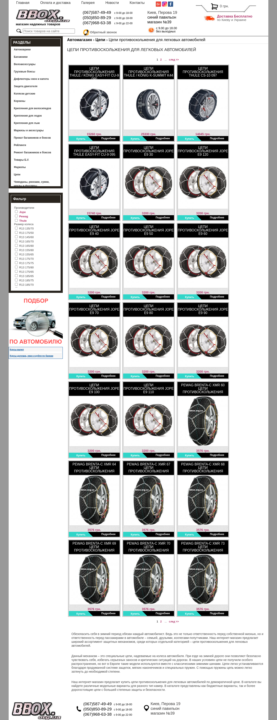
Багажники (21, 56)
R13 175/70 (26, 258)
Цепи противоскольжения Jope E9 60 (203, 230)
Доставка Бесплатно (234, 16)
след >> (174, 59)
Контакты (137, 3)
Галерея (88, 3)
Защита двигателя (25, 86)
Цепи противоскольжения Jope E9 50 (149, 230)
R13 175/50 (26, 232)
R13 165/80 (26, 245)
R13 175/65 (26, 271)
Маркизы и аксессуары (29, 130)
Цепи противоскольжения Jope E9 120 (203, 151)
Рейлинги (20, 145)
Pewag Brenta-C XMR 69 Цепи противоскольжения (94, 547)
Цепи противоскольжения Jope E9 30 (149, 151)
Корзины (19, 101)
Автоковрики (22, 49)
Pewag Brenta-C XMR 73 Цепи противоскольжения (203, 547)
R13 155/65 (26, 254)
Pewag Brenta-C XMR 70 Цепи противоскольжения (148, 547)
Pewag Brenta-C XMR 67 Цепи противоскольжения (148, 467)
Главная (22, 3)
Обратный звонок (103, 31)
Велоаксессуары (24, 64)
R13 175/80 (26, 267)
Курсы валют (17, 349)
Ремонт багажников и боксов (32, 152)
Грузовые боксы (24, 71)
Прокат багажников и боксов (32, 137)
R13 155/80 (26, 250)
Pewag (23, 216)
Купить (80, 138)
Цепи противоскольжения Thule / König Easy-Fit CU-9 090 (94, 73)
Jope (22, 212)
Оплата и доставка (55, 3)
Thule (23, 220)
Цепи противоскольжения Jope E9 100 (94, 388)
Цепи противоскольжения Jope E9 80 (149, 309)
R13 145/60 (26, 237)
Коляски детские (24, 93)
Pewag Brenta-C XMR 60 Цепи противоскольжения (203, 388)
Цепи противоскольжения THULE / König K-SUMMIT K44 (148, 72)
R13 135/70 (26, 228)
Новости (112, 3)
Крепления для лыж (27, 123)
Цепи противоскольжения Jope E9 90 (203, 309)
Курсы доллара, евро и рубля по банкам (31, 356)
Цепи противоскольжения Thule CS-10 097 (203, 72)
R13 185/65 (26, 276)
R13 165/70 (26, 241)
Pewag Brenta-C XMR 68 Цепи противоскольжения (203, 467)
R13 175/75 (26, 263)
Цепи (17, 174)
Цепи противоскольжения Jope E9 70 (94, 309)
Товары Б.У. (21, 159)
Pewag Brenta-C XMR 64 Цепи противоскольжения (94, 467)
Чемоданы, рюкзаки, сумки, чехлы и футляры (31, 183)
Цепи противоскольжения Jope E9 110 (149, 388)
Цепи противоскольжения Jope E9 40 (94, 230)
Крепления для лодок (28, 115)
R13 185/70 (26, 284)
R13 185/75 (26, 280)
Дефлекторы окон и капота (31, 78)
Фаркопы (20, 167)
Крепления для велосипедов (32, 108)
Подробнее (108, 138)
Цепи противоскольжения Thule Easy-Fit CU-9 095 (94, 151)
